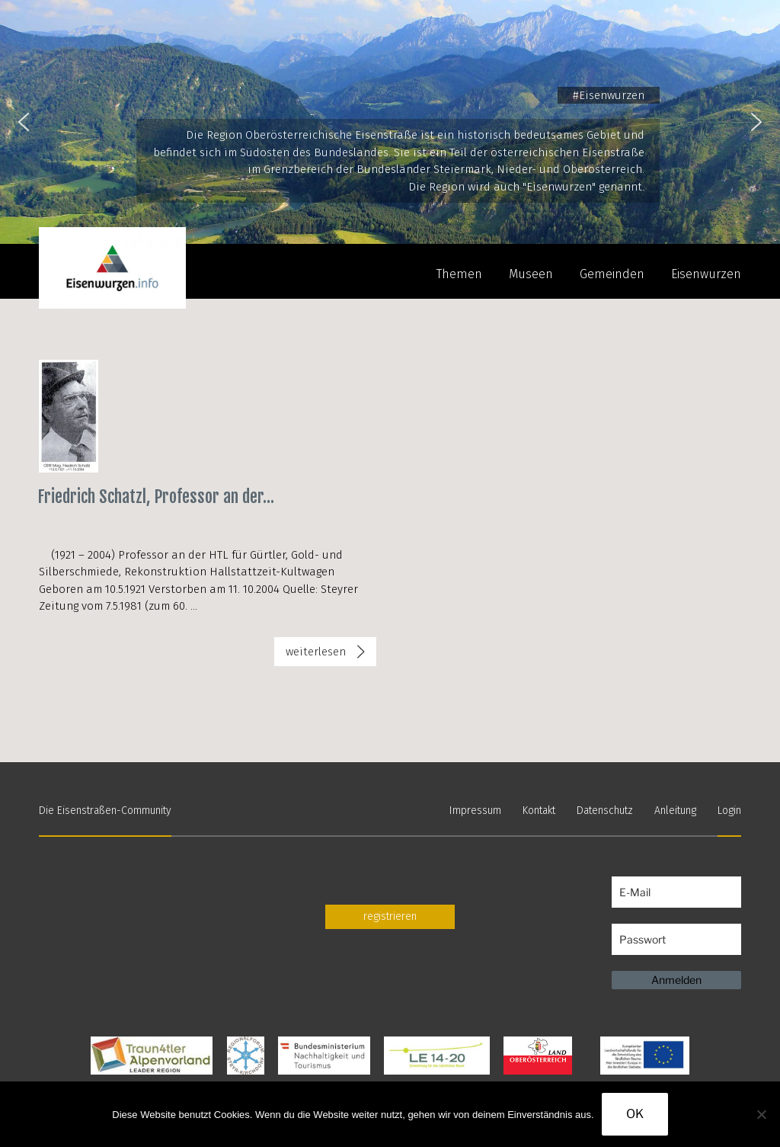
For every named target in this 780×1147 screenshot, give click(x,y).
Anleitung (675, 810)
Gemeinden (612, 274)
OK (635, 1114)
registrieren (390, 916)
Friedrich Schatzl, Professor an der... (155, 496)
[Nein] (761, 1114)
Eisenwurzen (706, 274)
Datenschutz (605, 810)
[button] (23, 122)
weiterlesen (326, 654)
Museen (531, 274)
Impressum (475, 810)
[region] (390, 122)
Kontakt (539, 810)
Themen (459, 274)
